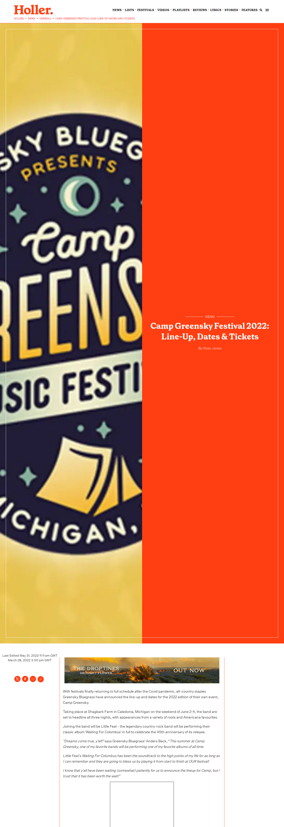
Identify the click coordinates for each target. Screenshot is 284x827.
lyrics (215, 10)
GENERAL (45, 18)
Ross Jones (211, 347)
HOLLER (19, 18)
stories (231, 10)
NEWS (31, 18)
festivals (145, 10)
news (117, 10)
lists (129, 10)
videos (163, 10)
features (249, 10)
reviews (200, 10)
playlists (181, 10)
